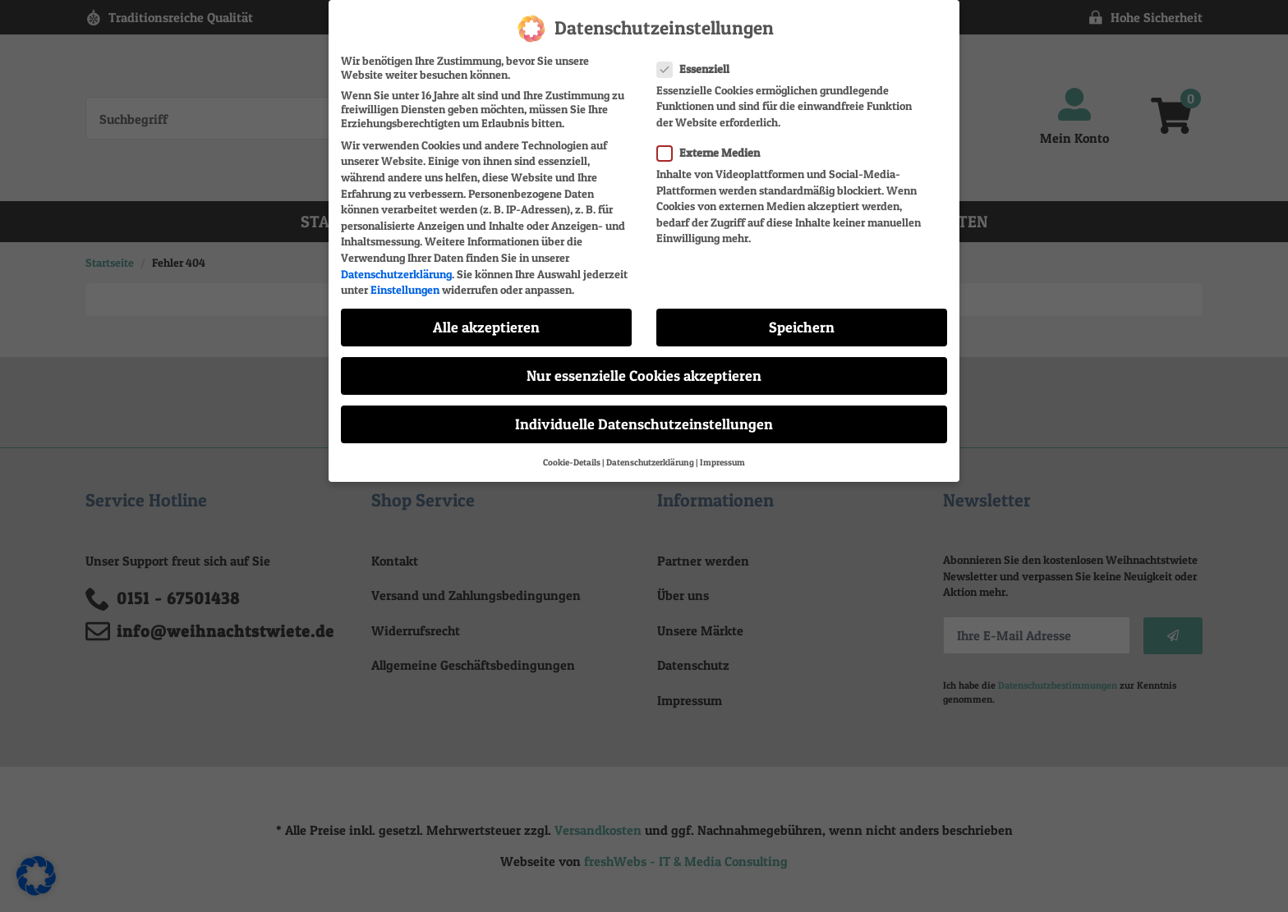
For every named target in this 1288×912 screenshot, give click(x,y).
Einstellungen (404, 279)
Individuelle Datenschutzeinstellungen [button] (644, 414)
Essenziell (698, 59)
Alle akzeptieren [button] (486, 317)
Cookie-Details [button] (571, 452)
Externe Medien (713, 142)
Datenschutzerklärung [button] (650, 452)
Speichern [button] (802, 317)
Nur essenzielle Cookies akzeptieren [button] (644, 365)
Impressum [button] (722, 452)
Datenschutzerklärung (396, 264)
